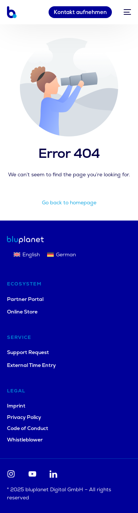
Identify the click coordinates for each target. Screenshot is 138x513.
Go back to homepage (69, 202)
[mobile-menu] (125, 12)
